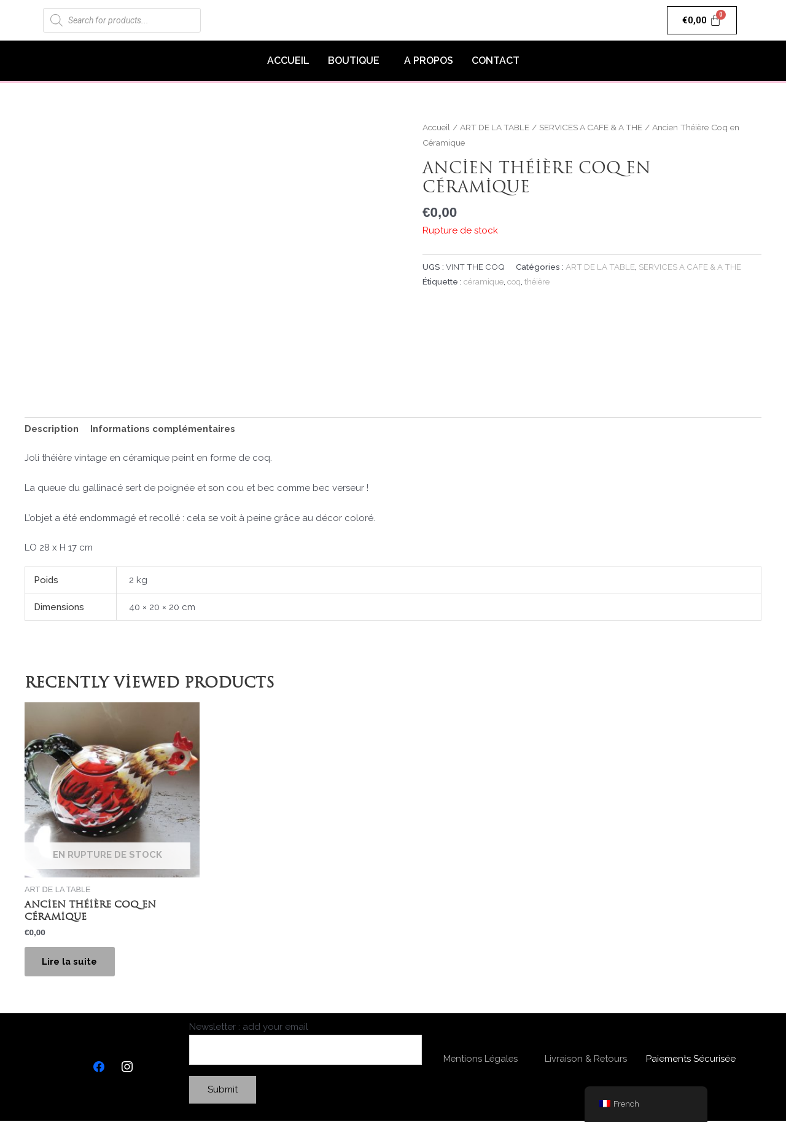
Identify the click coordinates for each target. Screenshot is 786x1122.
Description (52, 428)
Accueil (436, 127)
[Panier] (702, 20)
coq (515, 281)
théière (538, 281)
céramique (484, 281)
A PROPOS (428, 60)
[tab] (52, 429)
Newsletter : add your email (305, 1044)
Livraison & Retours (585, 1059)
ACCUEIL (288, 60)
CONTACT (495, 60)
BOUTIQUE (353, 60)
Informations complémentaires (163, 428)
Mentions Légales (481, 1059)
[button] (357, 61)
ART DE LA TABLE (495, 127)
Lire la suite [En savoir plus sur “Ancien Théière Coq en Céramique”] (71, 962)
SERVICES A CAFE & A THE (594, 127)
